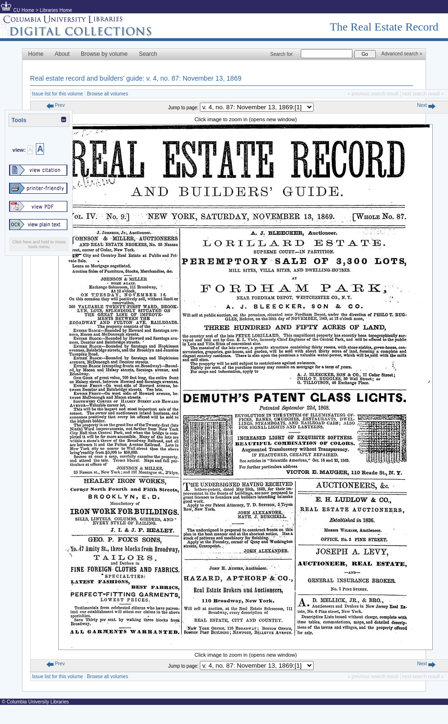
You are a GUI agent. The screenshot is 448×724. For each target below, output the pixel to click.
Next (426, 105)
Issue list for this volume (57, 93)
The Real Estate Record (384, 27)
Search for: (282, 54)
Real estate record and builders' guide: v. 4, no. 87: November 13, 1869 (135, 78)
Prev (55, 105)
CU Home (23, 10)
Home (36, 54)
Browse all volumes (107, 93)
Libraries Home (56, 10)
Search (148, 54)
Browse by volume (104, 54)
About (62, 54)
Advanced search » (402, 53)
